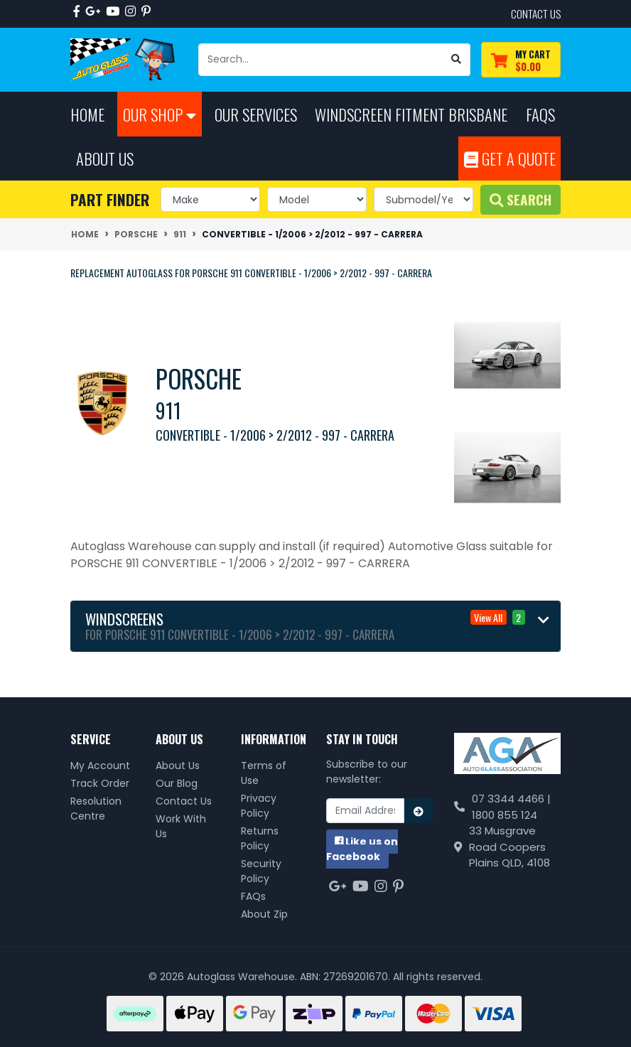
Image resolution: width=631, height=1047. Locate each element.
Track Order (99, 783)
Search (520, 199)
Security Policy (261, 871)
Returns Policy (260, 838)
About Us (178, 765)
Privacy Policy (258, 805)
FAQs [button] (540, 114)
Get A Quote (510, 158)
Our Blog (177, 783)
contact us (536, 13)
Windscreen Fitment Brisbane (411, 114)
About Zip (264, 914)
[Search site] (456, 59)
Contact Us (184, 801)
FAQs (253, 896)
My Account (100, 765)
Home (87, 114)
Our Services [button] (256, 114)
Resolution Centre (96, 808)
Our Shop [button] (159, 114)
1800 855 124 (504, 814)
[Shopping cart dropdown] (520, 60)
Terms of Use (263, 773)
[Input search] (320, 59)
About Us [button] (105, 158)
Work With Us (181, 826)
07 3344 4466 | (511, 798)
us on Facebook (362, 849)
